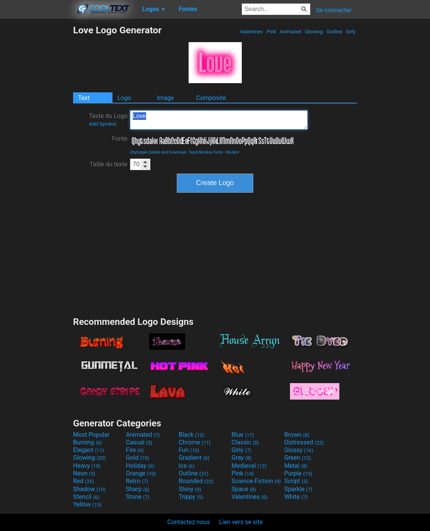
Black (191, 434)
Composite (211, 98)
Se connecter (334, 10)
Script (296, 481)
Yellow (87, 504)
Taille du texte (108, 164)
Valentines (251, 31)
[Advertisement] (36, 139)
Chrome (195, 442)
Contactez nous (188, 522)
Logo (124, 98)
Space (243, 489)
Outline (334, 31)
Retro (137, 481)
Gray (241, 457)
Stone (137, 496)
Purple (298, 473)
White (296, 496)
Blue (242, 434)
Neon (84, 473)
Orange (141, 473)
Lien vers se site (241, 522)
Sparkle (298, 489)
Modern (232, 152)
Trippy (191, 496)
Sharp (138, 489)
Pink (271, 31)
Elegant (88, 450)
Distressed (304, 442)
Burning (87, 442)
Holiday (140, 465)
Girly (351, 31)
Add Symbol (102, 124)
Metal (296, 465)
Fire (135, 450)
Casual (139, 442)
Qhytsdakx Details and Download (158, 152)
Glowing (314, 31)
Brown (296, 434)
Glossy (298, 450)
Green (297, 457)
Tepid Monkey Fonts (206, 152)
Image (165, 98)
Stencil (86, 496)
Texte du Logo (108, 119)
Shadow (89, 489)
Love (219, 119)
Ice (186, 465)
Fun (189, 450)
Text (84, 98)
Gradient (194, 457)
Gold (137, 457)
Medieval (249, 465)
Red (83, 481)
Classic (245, 442)
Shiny (190, 489)
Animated (290, 31)
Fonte (119, 138)
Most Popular (91, 434)
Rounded (196, 481)
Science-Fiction (256, 481)
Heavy (86, 465)
